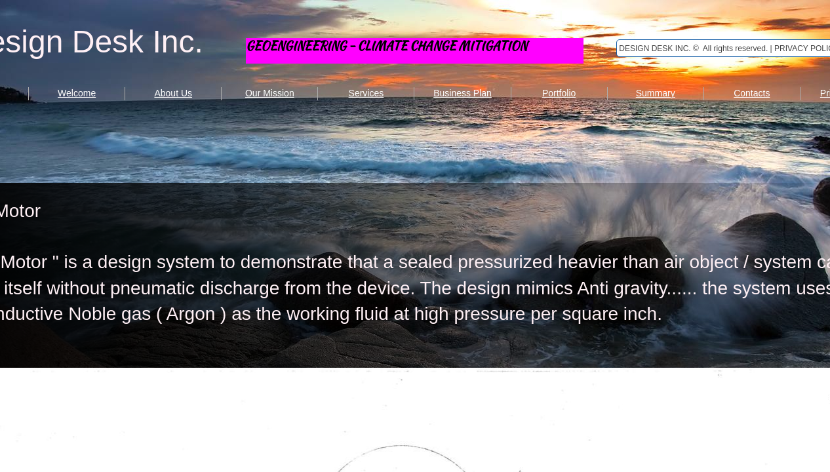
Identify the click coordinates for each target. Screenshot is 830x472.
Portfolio (559, 93)
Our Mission (269, 93)
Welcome (77, 93)
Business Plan (462, 93)
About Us (173, 93)
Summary (655, 93)
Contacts (752, 93)
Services (366, 93)
